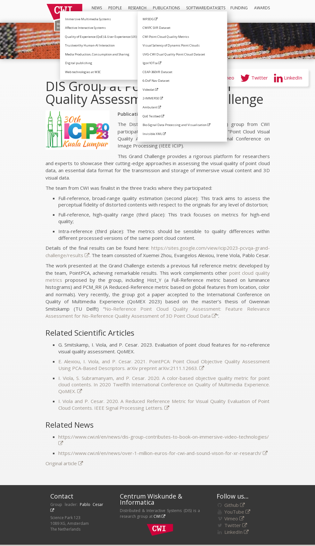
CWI (159, 516)
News (97, 8)
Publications (166, 8)
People (115, 8)
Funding (239, 8)
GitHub (154, 77)
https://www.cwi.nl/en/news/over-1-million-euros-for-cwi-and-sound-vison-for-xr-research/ (163, 453)
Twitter (254, 77)
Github (234, 505)
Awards (262, 8)
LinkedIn (288, 77)
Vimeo (221, 77)
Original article (64, 463)
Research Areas (135, 11)
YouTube (188, 77)
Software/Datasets (205, 11)
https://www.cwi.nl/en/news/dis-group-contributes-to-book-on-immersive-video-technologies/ (163, 439)
